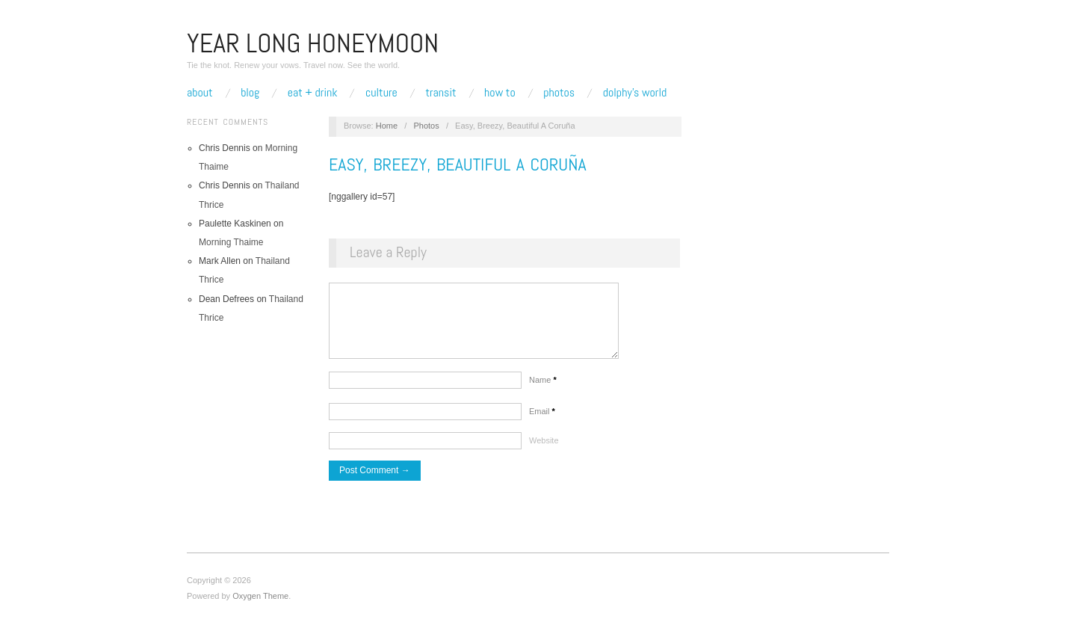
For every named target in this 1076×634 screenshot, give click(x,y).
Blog (250, 93)
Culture (381, 93)
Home (387, 125)
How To (500, 93)
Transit (440, 93)
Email (542, 418)
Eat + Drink (313, 93)
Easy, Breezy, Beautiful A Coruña (458, 164)
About (200, 93)
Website (544, 447)
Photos (559, 93)
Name (543, 387)
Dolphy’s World (635, 93)
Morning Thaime (231, 242)
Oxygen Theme (260, 603)
